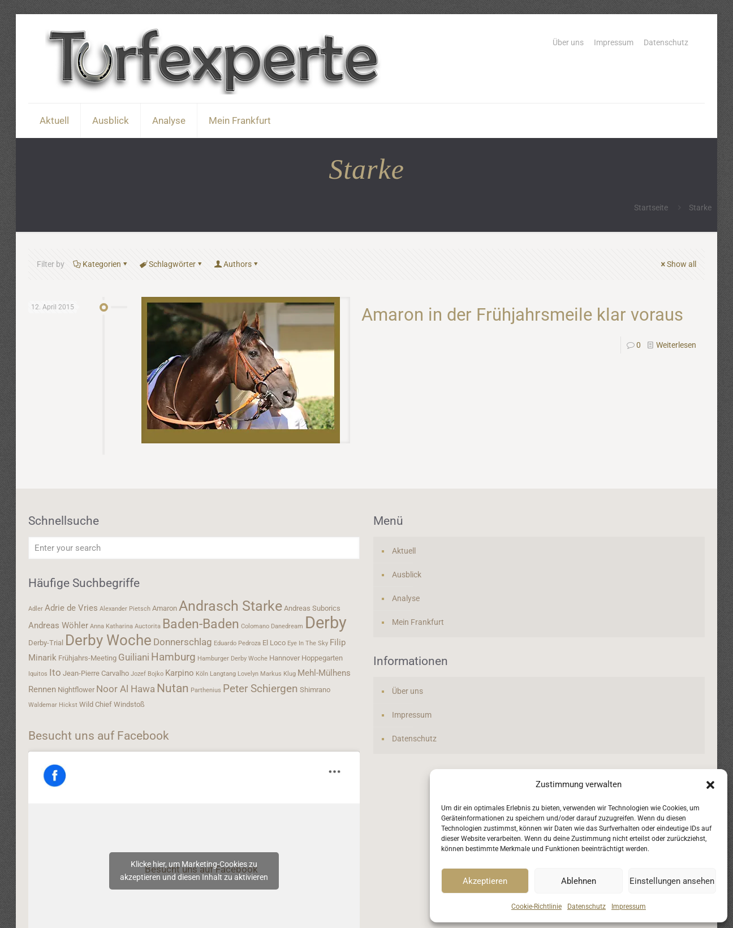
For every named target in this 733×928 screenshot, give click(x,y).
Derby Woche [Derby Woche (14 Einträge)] (108, 640)
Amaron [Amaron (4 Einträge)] (164, 608)
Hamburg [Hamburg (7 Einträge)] (173, 657)
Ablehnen (578, 881)
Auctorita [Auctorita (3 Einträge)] (148, 626)
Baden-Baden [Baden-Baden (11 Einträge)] (200, 624)
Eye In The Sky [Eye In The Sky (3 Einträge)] (307, 643)
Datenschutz (586, 906)
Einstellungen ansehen (671, 881)
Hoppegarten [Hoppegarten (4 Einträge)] (322, 658)
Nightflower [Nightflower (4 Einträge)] (76, 689)
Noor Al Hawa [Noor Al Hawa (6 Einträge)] (125, 688)
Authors (237, 264)
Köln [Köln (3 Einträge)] (202, 673)
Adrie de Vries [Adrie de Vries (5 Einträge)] (71, 608)
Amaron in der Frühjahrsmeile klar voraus (522, 314)
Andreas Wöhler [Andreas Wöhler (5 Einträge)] (58, 625)
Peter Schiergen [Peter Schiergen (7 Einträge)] (260, 689)
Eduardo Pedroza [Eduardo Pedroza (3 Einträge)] (237, 643)
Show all (677, 264)
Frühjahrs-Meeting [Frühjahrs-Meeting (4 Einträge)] (87, 658)
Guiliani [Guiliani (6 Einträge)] (133, 657)
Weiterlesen (676, 344)
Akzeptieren (485, 881)
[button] (710, 785)
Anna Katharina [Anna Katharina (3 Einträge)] (111, 626)
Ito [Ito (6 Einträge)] (55, 672)
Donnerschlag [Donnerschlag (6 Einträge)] (182, 642)
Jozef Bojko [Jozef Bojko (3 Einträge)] (147, 673)
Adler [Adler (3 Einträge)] (35, 608)
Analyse (406, 598)
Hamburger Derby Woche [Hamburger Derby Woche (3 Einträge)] (232, 658)
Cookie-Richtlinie (536, 906)
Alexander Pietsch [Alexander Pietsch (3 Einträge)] (125, 608)
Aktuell (404, 550)
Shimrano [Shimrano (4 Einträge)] (315, 689)
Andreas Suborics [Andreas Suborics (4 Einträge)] (312, 608)
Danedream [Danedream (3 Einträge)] (287, 626)
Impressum (628, 906)
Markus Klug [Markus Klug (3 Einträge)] (278, 673)
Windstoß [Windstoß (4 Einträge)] (129, 704)
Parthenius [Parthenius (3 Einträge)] (206, 690)
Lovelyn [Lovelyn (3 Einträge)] (248, 673)
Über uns (568, 42)
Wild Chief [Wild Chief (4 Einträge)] (95, 704)
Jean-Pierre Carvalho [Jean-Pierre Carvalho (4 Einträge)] (96, 673)
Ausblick (406, 574)
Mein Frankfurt (418, 622)
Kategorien (101, 264)
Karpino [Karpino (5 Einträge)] (179, 673)
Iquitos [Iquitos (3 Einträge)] (38, 673)
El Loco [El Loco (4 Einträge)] (274, 642)
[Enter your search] (194, 548)
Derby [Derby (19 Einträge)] (326, 622)
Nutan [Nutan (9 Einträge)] (173, 688)
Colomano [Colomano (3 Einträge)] (255, 626)
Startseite (651, 207)
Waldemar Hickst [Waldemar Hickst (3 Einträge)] (52, 705)
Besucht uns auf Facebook (98, 736)
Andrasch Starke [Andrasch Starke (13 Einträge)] (230, 606)
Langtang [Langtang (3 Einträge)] (223, 673)
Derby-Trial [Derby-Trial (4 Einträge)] (45, 642)
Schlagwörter (171, 264)
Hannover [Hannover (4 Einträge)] (284, 658)
